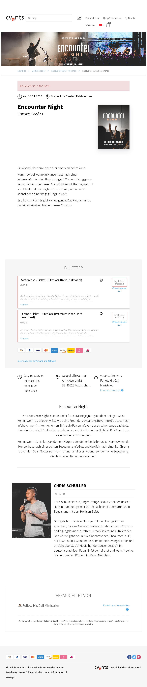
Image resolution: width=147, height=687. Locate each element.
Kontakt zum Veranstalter (116, 605)
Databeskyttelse (15, 672)
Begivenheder (38, 70)
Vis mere (24, 304)
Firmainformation (15, 667)
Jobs (46, 672)
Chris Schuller (70, 485)
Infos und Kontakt (111, 390)
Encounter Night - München (63, 70)
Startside (22, 70)
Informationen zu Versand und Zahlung (37, 360)
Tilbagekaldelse (33, 672)
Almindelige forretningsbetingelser (45, 667)
